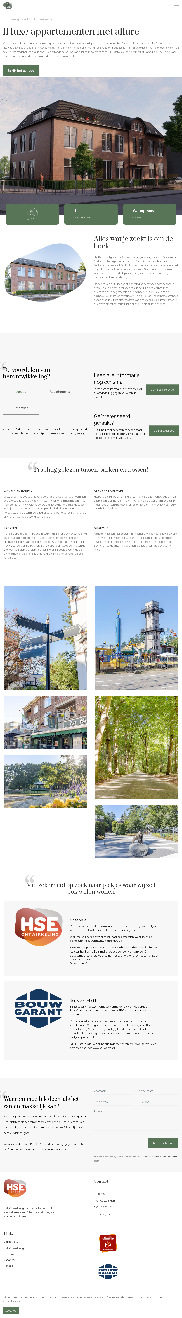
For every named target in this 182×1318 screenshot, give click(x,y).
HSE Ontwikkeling (14, 1248)
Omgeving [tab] (20, 408)
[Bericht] (136, 1120)
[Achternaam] (158, 1091)
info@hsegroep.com (106, 1214)
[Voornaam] (113, 1091)
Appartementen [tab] (61, 392)
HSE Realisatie (12, 1242)
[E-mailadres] (113, 1102)
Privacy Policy (150, 1157)
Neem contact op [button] (163, 1143)
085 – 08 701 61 (103, 1207)
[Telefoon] (158, 1102)
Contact (8, 1265)
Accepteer (11, 1310)
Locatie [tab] (20, 392)
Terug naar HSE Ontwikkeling (29, 19)
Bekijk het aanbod (21, 70)
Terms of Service (169, 1157)
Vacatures (10, 1259)
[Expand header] (176, 5)
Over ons (9, 1254)
